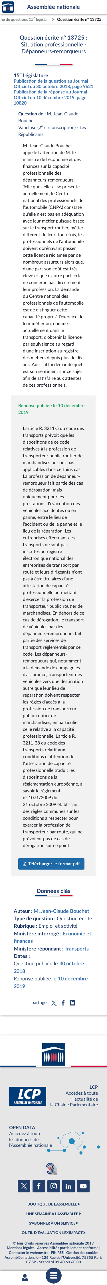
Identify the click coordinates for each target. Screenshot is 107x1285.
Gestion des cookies (82, 1253)
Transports (76, 949)
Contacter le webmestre (29, 1253)
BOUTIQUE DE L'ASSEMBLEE (52, 1204)
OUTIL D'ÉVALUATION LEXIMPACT (52, 1233)
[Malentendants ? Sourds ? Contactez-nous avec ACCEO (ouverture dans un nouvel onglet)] (50, 1168)
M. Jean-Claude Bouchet (61, 911)
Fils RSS (57, 1253)
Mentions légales (21, 1248)
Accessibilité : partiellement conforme (67, 1248)
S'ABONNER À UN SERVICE (52, 1223)
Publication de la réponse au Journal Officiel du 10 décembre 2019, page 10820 (50, 97)
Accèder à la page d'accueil (8, 7)
